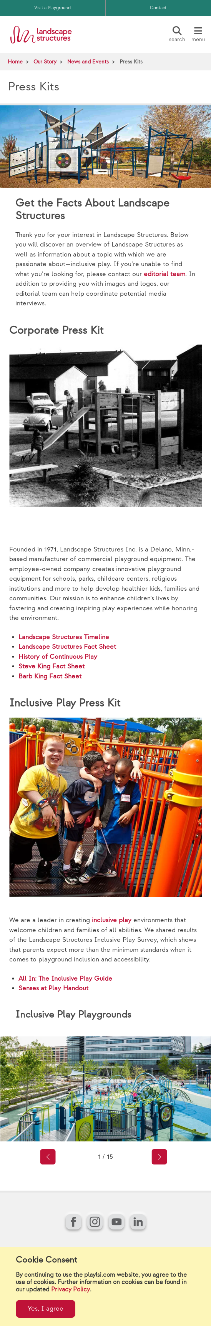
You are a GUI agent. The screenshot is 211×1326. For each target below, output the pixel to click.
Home (15, 61)
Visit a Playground (52, 8)
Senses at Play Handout (53, 988)
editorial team (164, 274)
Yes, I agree (45, 1309)
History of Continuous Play (57, 657)
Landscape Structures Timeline (63, 637)
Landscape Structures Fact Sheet (67, 647)
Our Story (44, 61)
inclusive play (111, 920)
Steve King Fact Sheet (51, 666)
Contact (158, 8)
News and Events (88, 61)
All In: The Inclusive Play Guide (65, 979)
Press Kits (131, 61)
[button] (48, 1156)
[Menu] (197, 34)
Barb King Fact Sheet (49, 676)
